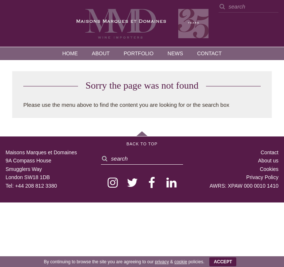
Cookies (269, 169)
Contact (209, 53)
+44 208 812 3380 (36, 186)
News (175, 53)
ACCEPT (223, 261)
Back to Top (142, 144)
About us (268, 161)
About (100, 53)
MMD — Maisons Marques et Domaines (142, 23)
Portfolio (138, 53)
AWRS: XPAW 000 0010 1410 (244, 186)
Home (70, 53)
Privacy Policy (262, 177)
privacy (162, 261)
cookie (180, 261)
